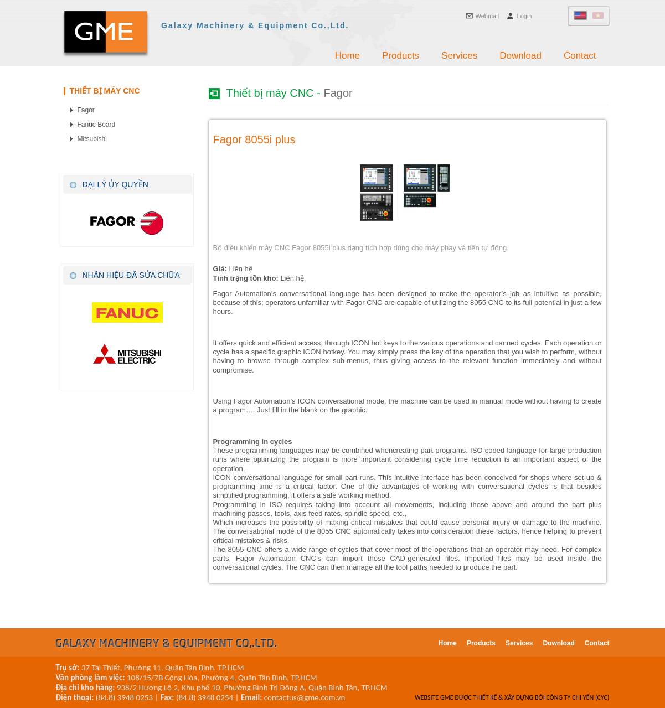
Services (459, 55)
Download (520, 55)
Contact (580, 55)
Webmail (487, 16)
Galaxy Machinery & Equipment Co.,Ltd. (255, 25)
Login (524, 16)
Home (347, 55)
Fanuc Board (97, 124)
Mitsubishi (92, 139)
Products (400, 55)
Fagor (86, 110)
